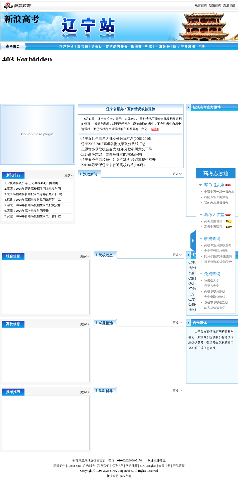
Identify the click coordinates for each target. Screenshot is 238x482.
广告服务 (89, 465)
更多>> (69, 175)
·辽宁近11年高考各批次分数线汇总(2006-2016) (115, 139)
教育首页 (201, 5)
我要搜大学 (211, 280)
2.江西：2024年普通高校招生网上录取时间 (33, 188)
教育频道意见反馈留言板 (88, 460)
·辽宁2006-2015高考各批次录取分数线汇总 (112, 144)
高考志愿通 (215, 173)
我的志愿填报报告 (216, 202)
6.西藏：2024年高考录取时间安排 (27, 210)
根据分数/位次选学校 (218, 262)
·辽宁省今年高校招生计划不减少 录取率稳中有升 (118, 160)
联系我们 (103, 465)
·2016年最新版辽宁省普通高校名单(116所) (112, 165)
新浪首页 (215, 5)
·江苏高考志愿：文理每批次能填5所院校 (111, 154)
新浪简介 (59, 465)
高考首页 (13, 46)
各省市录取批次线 (216, 302)
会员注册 (164, 465)
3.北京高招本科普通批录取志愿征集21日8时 (33, 194)
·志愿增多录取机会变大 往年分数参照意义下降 (116, 149)
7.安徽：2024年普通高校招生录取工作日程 (33, 216)
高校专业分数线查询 (217, 245)
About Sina (74, 465)
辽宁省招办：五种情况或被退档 (130, 109)
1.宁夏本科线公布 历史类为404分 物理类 (31, 183)
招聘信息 (117, 465)
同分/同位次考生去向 (218, 256)
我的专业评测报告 (216, 197)
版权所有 (125, 476)
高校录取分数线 (214, 291)
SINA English (148, 465)
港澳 (202, 46)
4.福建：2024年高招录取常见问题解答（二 (33, 199)
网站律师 (132, 465)
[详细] (155, 129)
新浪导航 (229, 5)
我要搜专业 (211, 286)
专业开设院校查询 (216, 251)
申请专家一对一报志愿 (219, 191)
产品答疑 (179, 465)
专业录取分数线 (214, 297)
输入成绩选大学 (214, 308)
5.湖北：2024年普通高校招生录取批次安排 (33, 205)
